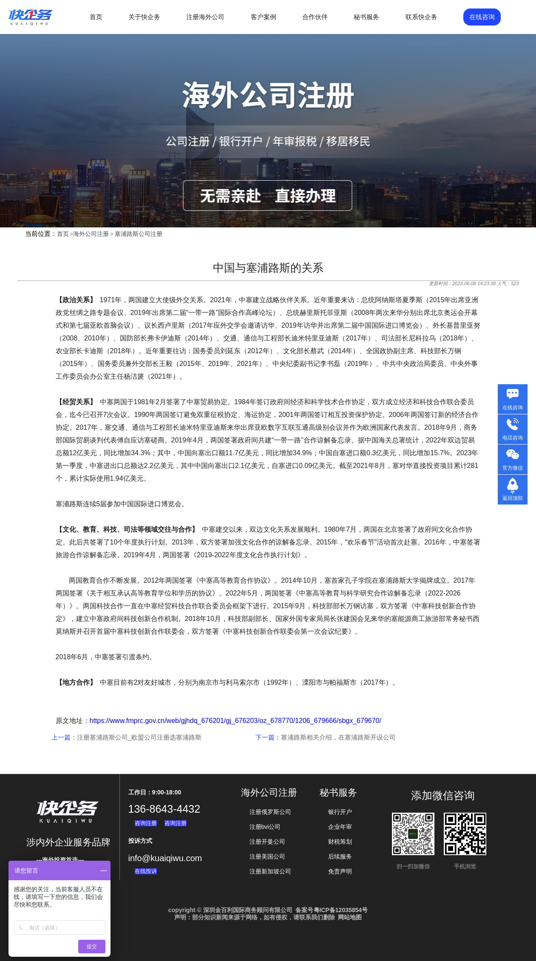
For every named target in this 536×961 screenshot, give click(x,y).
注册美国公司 (267, 856)
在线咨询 (482, 16)
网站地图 (350, 917)
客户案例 (263, 16)
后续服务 (340, 856)
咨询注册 (146, 823)
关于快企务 (144, 16)
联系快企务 (421, 16)
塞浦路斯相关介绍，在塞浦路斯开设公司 (338, 737)
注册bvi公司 (265, 826)
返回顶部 (512, 498)
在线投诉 (146, 871)
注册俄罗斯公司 (270, 811)
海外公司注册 (91, 233)
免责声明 (340, 871)
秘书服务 (366, 16)
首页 (96, 16)
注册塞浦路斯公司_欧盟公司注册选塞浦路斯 (139, 737)
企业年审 (340, 826)
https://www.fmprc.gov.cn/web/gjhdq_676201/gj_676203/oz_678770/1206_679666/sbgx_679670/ (235, 720)
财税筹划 (340, 841)
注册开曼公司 (267, 841)
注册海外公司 (205, 16)
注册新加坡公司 (270, 871)
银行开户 (340, 811)
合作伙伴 (315, 16)
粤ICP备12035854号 (341, 910)
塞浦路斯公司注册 (138, 233)
